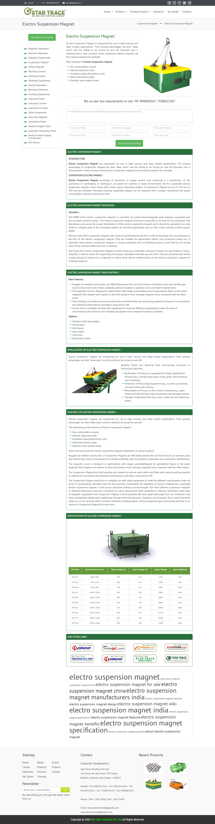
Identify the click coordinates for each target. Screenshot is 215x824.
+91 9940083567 (125, 790)
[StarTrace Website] (177, 658)
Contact (56, 771)
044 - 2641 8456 (97, 799)
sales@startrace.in (72, 3)
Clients (26, 767)
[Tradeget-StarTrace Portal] (114, 647)
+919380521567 (51, 3)
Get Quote (173, 11)
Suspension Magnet (147, 23)
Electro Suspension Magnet (179, 23)
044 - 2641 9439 (115, 799)
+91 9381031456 (118, 786)
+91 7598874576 (105, 790)
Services (41, 771)
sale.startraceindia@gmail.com (96, 812)
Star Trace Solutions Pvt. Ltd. (106, 819)
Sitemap (41, 776)
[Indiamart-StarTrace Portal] (82, 647)
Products (121, 11)
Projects (56, 767)
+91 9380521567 (98, 786)
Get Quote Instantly (42, 37)
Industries (158, 11)
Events (55, 762)
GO (65, 789)
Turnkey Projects (140, 11)
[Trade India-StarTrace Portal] (177, 647)
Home (108, 11)
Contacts (187, 11)
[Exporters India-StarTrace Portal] (82, 658)
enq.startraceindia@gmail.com (103, 807)
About (40, 762)
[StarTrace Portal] (145, 658)
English (31, 3)
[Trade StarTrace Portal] (145, 647)
